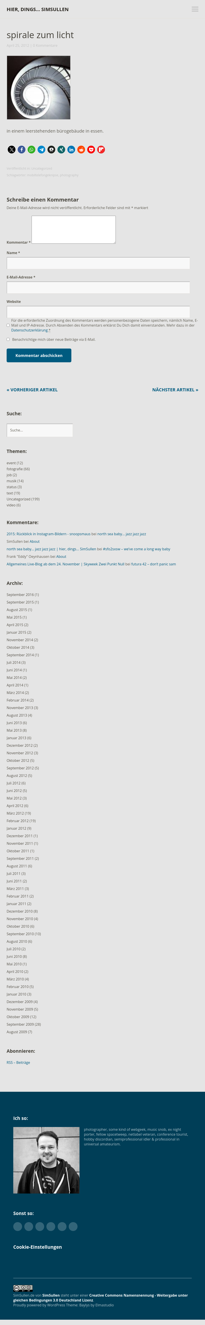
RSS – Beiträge (18, 1067)
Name (13, 258)
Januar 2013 (16, 743)
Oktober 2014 (18, 652)
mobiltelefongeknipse (42, 175)
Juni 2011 (14, 886)
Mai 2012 (14, 803)
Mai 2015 (14, 622)
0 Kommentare (45, 45)
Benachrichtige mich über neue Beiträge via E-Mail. (54, 344)
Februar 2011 (18, 901)
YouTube (62, 1231)
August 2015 (17, 615)
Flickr (39, 1231)
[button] (38, 88)
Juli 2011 (14, 878)
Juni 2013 (14, 728)
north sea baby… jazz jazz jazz (121, 539)
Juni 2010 (14, 961)
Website (14, 306)
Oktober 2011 (18, 856)
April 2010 (15, 976)
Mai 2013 (14, 735)
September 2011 (20, 863)
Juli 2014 (14, 667)
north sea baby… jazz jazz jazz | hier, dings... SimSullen (51, 554)
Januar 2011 (16, 909)
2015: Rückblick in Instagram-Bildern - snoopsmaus (49, 539)
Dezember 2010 (20, 916)
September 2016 (20, 600)
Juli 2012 (14, 788)
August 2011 (17, 871)
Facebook (28, 1231)
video (11, 510)
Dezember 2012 (20, 750)
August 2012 (17, 780)
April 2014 (15, 690)
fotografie (15, 474)
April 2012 (15, 811)
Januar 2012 (16, 833)
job (9, 480)
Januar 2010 (16, 999)
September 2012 (20, 773)
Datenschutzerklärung (29, 335)
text (10, 498)
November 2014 (20, 645)
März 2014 (15, 698)
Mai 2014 (14, 682)
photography (69, 175)
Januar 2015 (16, 637)
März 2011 (15, 894)
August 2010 (17, 946)
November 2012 (20, 758)
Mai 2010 (14, 969)
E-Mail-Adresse (21, 282)
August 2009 (17, 1037)
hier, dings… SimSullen (38, 9)
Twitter (17, 1231)
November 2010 (20, 924)
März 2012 (15, 818)
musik (12, 486)
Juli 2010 (14, 954)
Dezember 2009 (20, 1007)
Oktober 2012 (18, 765)
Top (187, 1310)
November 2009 (20, 1014)
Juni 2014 (14, 675)
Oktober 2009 (18, 1022)
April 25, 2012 (18, 45)
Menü (195, 9)
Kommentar (19, 247)
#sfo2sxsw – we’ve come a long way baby (136, 554)
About (35, 546)
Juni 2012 (14, 796)
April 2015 (15, 630)
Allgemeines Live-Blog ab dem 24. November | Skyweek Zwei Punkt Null (65, 569)
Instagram (50, 1231)
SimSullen (51, 1300)
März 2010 (15, 984)
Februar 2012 (18, 826)
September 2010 (20, 939)
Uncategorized (41, 168)
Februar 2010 (18, 992)
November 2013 (20, 713)
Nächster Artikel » (175, 395)
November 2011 (20, 848)
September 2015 (20, 607)
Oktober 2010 (18, 931)
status (12, 492)
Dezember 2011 (20, 841)
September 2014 (20, 660)
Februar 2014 (18, 705)
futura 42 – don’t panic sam (153, 569)
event (11, 468)
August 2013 (17, 720)
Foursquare (73, 1231)
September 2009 (20, 1029)
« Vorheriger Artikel (32, 395)
